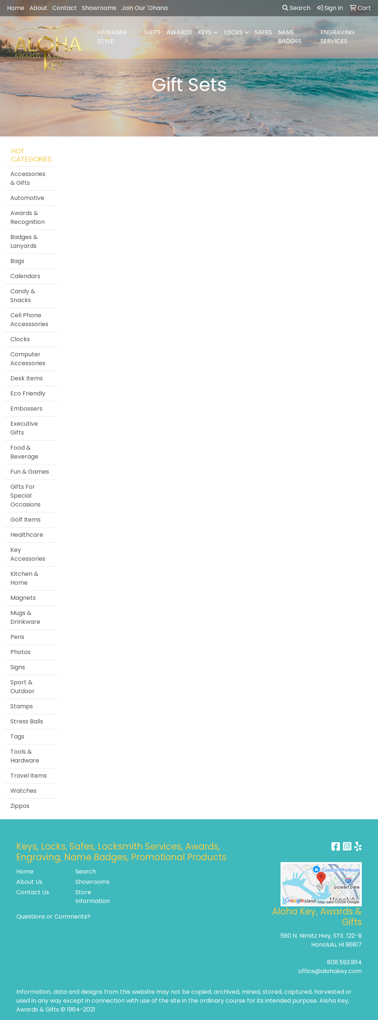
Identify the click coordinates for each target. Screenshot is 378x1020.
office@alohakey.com (330, 971)
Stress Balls (26, 721)
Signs (17, 667)
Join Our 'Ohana (144, 8)
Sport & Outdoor (22, 686)
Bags (17, 261)
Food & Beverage (24, 452)
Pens (17, 637)
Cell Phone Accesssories (29, 319)
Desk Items (26, 378)
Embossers (26, 408)
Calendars (25, 276)
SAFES (263, 32)
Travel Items (28, 775)
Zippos (20, 806)
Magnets (23, 598)
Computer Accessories (27, 358)
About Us (29, 882)
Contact (64, 8)
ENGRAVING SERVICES (337, 36)
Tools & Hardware (24, 756)
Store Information (92, 896)
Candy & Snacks (22, 295)
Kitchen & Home (24, 578)
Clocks (20, 339)
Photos (20, 652)
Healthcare (26, 534)
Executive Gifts (24, 428)
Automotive (27, 198)
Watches (23, 790)
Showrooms (99, 8)
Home (15, 8)
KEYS (205, 32)
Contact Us (32, 892)
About (38, 8)
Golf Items (25, 519)
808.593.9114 (344, 962)
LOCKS (233, 32)
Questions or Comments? (53, 916)
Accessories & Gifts (27, 178)
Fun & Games (29, 471)
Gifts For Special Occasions (25, 496)
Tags (17, 736)
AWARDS (179, 32)
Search (296, 8)
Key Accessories (27, 554)
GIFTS (152, 32)
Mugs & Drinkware (25, 617)
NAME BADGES (290, 36)
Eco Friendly (27, 393)
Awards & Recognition (27, 217)
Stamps (21, 706)
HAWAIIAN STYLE (112, 36)
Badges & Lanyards (24, 241)
